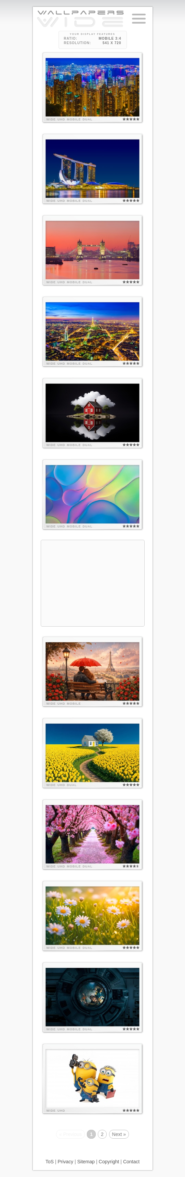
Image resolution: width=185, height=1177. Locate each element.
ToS (49, 1161)
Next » (119, 1134)
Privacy (65, 1161)
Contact (131, 1161)
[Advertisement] (92, 583)
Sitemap (86, 1161)
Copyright (109, 1161)
